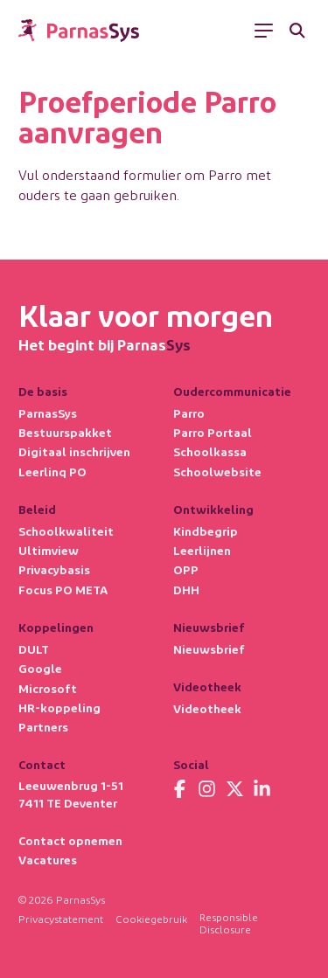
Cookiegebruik (151, 919)
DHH (186, 589)
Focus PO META (63, 589)
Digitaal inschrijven (74, 451)
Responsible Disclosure (228, 923)
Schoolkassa (210, 451)
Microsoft (47, 688)
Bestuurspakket (65, 432)
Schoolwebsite (217, 471)
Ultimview (48, 550)
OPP (186, 569)
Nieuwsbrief (209, 649)
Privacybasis (54, 569)
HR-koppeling (59, 707)
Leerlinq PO (52, 471)
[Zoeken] (297, 30)
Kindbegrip (205, 531)
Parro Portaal (212, 432)
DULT (33, 649)
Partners (43, 726)
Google (40, 668)
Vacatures (47, 859)
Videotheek (207, 708)
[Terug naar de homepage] (78, 30)
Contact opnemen (70, 840)
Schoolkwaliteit (66, 531)
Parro (189, 413)
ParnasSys (47, 413)
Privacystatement (60, 919)
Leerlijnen (202, 550)
